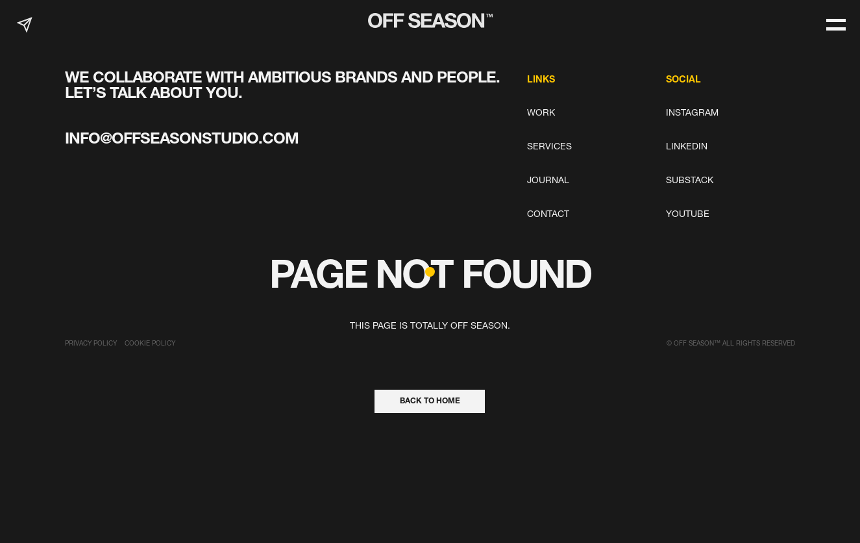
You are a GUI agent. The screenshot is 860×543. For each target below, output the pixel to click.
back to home (430, 401)
